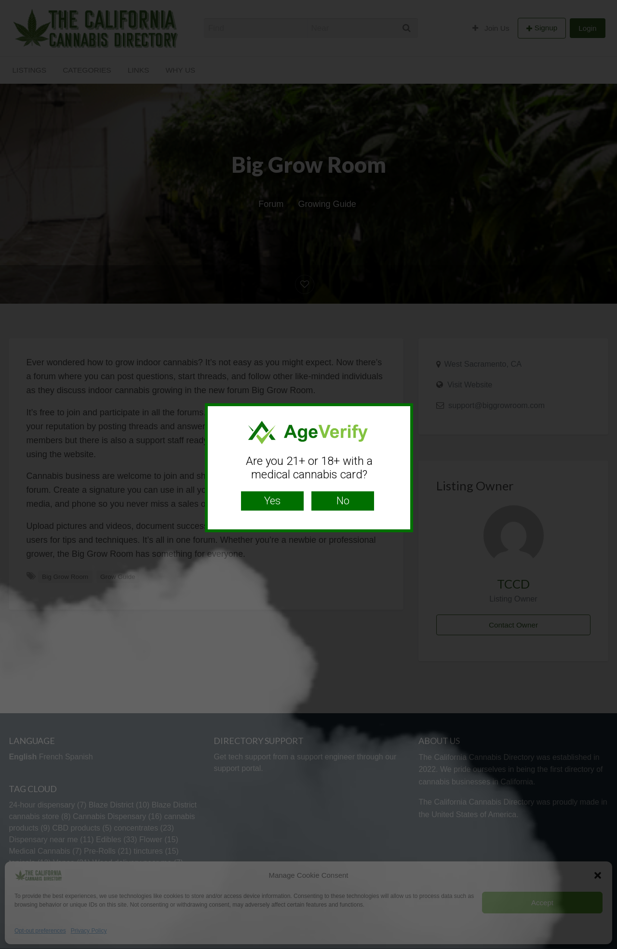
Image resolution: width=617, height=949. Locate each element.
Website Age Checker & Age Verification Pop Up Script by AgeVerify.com (605, 946)
